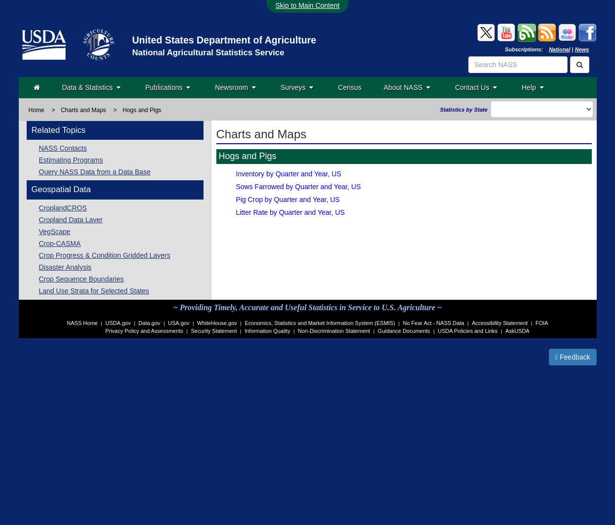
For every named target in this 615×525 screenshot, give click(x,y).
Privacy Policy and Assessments (144, 331)
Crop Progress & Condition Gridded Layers (104, 255)
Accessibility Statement (500, 323)
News (582, 49)
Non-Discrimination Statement (334, 331)
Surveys (297, 87)
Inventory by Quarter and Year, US (288, 174)
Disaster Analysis (65, 267)
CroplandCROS (63, 208)
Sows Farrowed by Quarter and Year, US (298, 187)
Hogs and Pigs (142, 110)
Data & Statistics (91, 87)
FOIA (541, 323)
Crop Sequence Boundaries (81, 279)
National (559, 49)
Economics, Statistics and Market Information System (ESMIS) (320, 323)
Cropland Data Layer (71, 220)
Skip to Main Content (308, 5)
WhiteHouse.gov (217, 323)
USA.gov (178, 323)
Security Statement (214, 331)
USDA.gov (117, 323)
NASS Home (82, 323)
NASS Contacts (63, 148)
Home (36, 110)
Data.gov (149, 323)
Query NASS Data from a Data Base (95, 172)
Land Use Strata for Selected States (94, 291)
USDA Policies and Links (467, 331)
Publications (167, 87)
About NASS (407, 87)
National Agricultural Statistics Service (208, 52)
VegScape (55, 232)
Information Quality (267, 331)
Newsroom (235, 87)
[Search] (579, 64)
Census (349, 87)
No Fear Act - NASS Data (433, 323)
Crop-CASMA (60, 243)
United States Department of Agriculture (224, 40)
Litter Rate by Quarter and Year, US (290, 212)
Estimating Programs (71, 160)
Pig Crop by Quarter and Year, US (288, 199)
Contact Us (476, 87)
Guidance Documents (404, 331)
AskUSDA (517, 331)
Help (533, 87)
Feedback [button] (572, 357)
